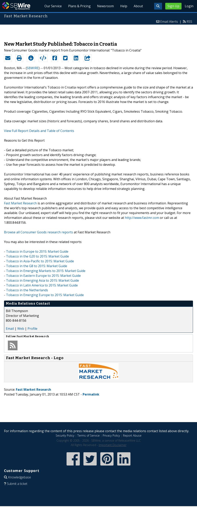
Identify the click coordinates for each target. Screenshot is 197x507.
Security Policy (65, 435)
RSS (189, 21)
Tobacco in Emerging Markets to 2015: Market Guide (45, 271)
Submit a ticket (17, 483)
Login (189, 6)
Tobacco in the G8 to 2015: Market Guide (36, 266)
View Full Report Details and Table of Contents (39, 131)
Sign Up (173, 6)
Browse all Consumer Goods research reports (38, 232)
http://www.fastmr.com (142, 217)
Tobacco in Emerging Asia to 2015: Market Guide (42, 280)
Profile (32, 328)
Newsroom (105, 6)
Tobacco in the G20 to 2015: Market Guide (37, 256)
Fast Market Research (20, 203)
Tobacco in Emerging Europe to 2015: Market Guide (45, 295)
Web (20, 328)
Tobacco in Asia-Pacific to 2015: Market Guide (40, 261)
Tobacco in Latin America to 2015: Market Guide (42, 285)
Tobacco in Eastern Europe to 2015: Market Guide (43, 275)
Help (123, 6)
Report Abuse (132, 435)
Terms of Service (88, 435)
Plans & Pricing (79, 6)
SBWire (16, 6)
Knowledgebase (19, 477)
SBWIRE (33, 68)
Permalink (91, 394)
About (138, 6)
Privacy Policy (111, 435)
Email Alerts (169, 21)
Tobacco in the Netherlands (27, 290)
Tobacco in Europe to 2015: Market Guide (37, 251)
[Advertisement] (99, 31)
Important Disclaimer (112, 445)
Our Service (53, 6)
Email (10, 328)
